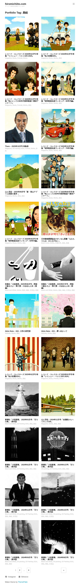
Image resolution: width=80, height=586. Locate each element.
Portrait (19, 58)
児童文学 (58, 243)
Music (15, 58)
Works (25, 58)
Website (7, 333)
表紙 (67, 243)
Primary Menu (73, 4)
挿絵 (23, 196)
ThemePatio (22, 582)
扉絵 (60, 58)
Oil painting (45, 469)
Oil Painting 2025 (18, 148)
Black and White (10, 290)
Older (65, 570)
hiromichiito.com (15, 3)
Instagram (12, 577)
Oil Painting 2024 (31, 514)
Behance (24, 577)
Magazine (8, 58)
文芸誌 (32, 290)
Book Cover (45, 243)
